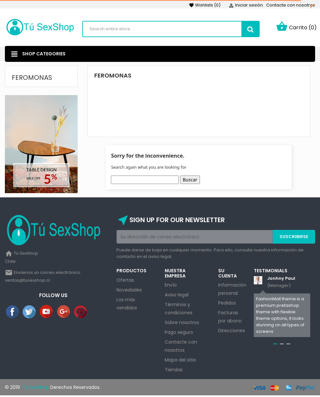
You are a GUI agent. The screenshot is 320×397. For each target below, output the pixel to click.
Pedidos (227, 304)
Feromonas (32, 78)
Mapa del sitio (180, 361)
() (205, 5)
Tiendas (174, 371)
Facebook (13, 313)
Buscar (190, 181)
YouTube (46, 313)
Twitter (30, 313)
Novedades (129, 291)
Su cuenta (227, 274)
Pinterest (81, 313)
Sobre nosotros (182, 323)
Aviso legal (177, 296)
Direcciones (231, 332)
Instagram (98, 313)
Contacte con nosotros (290, 5)
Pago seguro (179, 333)
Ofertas (125, 281)
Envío (171, 286)
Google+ (64, 313)
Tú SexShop (35, 388)
